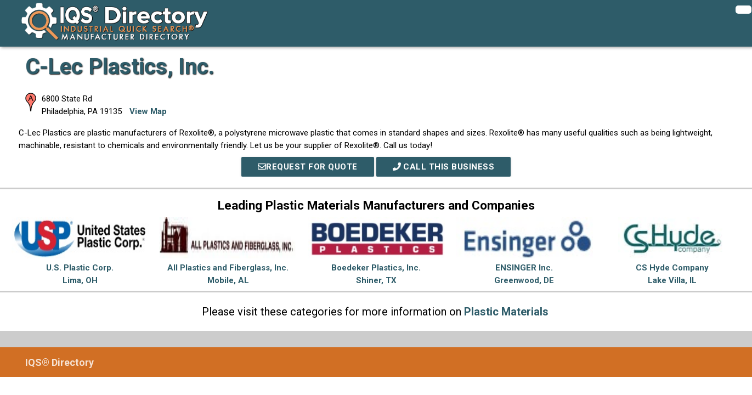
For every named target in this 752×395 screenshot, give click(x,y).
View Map (148, 111)
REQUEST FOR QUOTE (308, 167)
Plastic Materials (506, 311)
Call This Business (444, 167)
